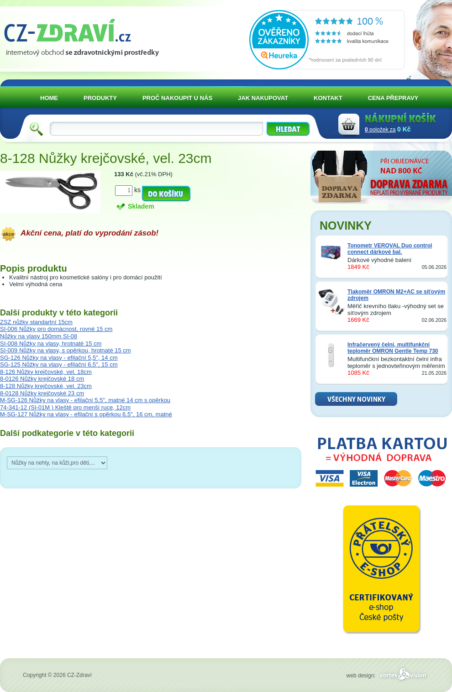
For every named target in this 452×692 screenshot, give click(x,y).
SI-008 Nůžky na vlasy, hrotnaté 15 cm (50, 343)
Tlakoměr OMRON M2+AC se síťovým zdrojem (396, 294)
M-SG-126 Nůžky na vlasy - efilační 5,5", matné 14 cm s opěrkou (85, 400)
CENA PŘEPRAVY (393, 97)
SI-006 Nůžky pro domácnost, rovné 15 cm (56, 328)
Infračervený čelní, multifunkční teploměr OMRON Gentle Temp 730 (392, 347)
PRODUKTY (100, 97)
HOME (49, 97)
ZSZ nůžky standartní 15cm (36, 322)
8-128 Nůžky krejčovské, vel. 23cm (46, 386)
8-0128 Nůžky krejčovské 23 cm (42, 393)
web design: (388, 675)
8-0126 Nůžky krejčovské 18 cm (42, 378)
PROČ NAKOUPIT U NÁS (177, 97)
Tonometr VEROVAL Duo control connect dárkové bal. (389, 248)
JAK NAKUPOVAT (263, 97)
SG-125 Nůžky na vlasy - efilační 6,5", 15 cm (59, 364)
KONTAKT (328, 97)
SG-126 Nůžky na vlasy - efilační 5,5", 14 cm (59, 357)
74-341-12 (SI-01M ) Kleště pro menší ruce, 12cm (65, 407)
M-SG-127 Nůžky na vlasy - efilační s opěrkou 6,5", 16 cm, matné (86, 414)
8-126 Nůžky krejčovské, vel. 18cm (46, 371)
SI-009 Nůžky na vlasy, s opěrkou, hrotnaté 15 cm (65, 350)
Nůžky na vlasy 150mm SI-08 (38, 336)
